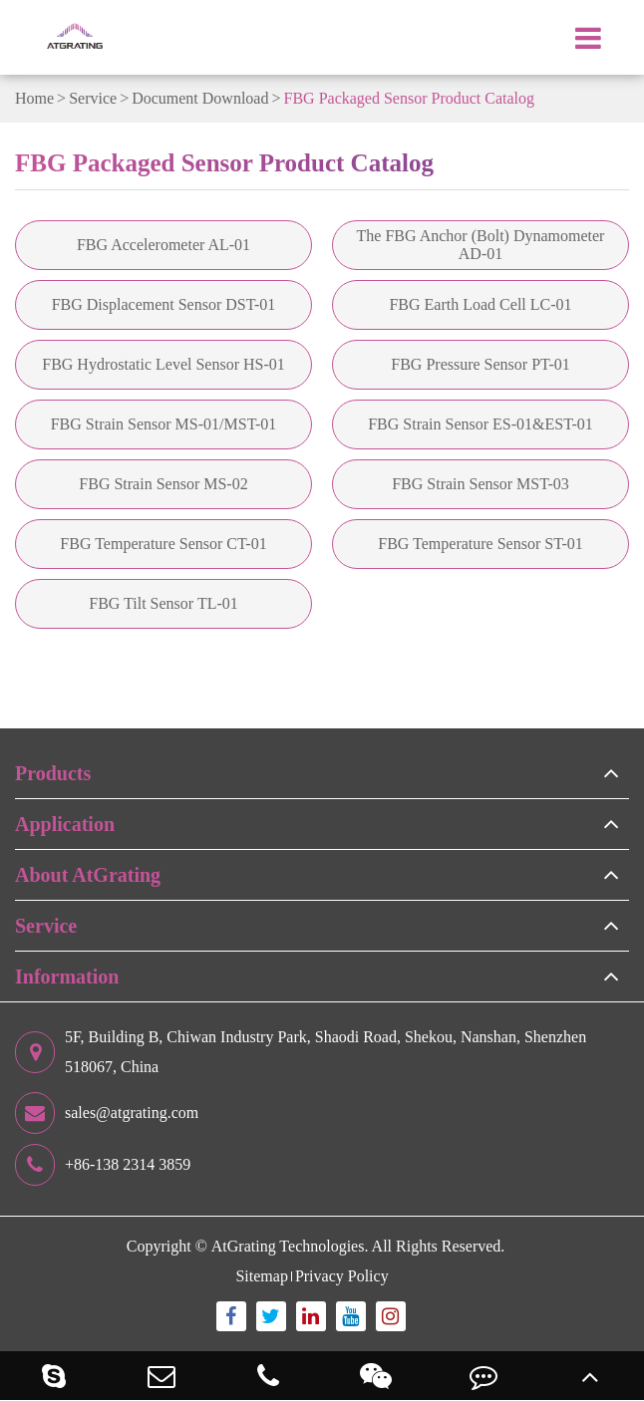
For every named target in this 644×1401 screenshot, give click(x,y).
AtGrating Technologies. (290, 1246)
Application (65, 824)
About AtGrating (88, 875)
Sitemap (261, 1275)
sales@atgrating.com (106, 1113)
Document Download (200, 98)
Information (67, 976)
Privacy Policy (342, 1275)
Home (34, 98)
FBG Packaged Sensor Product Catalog (409, 98)
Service (93, 98)
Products (53, 773)
